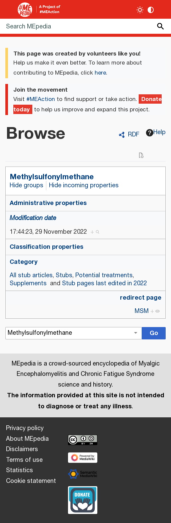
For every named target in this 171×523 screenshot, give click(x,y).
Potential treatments (104, 275)
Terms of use (24, 460)
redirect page (140, 298)
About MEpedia (27, 439)
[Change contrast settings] (151, 10)
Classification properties (46, 247)
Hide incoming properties (84, 185)
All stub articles (31, 275)
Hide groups (26, 185)
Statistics (19, 470)
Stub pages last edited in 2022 (104, 283)
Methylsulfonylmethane (52, 177)
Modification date (33, 218)
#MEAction (40, 99)
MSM (142, 311)
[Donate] (82, 499)
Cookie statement (31, 481)
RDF (133, 135)
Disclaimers (22, 449)
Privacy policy (25, 428)
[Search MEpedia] (85, 26)
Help (156, 132)
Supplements (28, 283)
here (100, 73)
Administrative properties (48, 203)
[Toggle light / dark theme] (140, 10)
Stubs (64, 275)
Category (24, 262)
